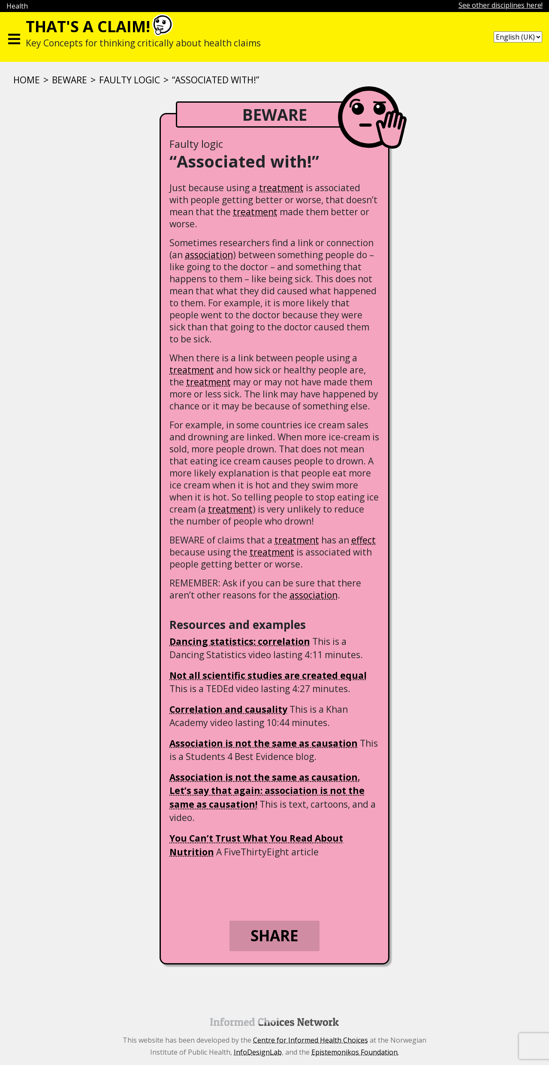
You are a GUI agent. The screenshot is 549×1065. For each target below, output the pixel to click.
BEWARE (69, 80)
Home (26, 80)
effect (363, 540)
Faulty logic (129, 80)
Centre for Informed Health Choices (310, 1040)
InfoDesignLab (258, 1052)
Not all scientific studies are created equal (268, 675)
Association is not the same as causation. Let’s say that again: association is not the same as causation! (267, 790)
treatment (281, 188)
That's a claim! (88, 26)
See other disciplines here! (501, 5)
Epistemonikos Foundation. (355, 1052)
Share (274, 935)
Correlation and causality (228, 709)
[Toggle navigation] (14, 37)
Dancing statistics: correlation (239, 641)
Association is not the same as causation (263, 743)
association (209, 255)
